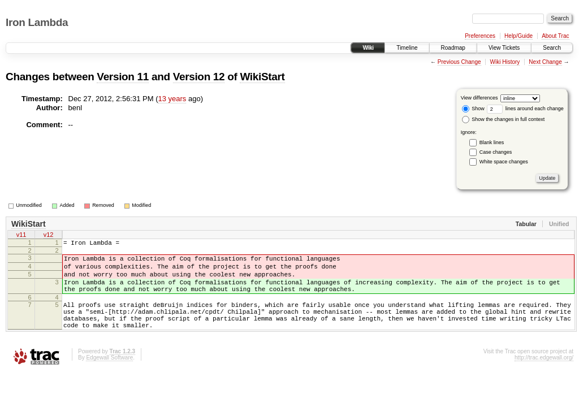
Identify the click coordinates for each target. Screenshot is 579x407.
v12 (49, 235)
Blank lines (491, 142)
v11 (21, 235)
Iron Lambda (37, 22)
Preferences (480, 36)
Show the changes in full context (503, 119)
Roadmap (453, 48)
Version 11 (123, 77)
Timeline (406, 48)
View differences (479, 98)
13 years (172, 98)
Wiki (367, 48)
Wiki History (505, 62)
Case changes (495, 152)
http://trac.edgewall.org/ (544, 376)
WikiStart (262, 77)
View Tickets (504, 48)
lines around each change (525, 108)
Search (552, 48)
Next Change (545, 62)
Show (473, 108)
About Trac (555, 36)
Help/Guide (518, 36)
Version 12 (199, 77)
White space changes (503, 161)
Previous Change (459, 62)
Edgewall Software (109, 376)
